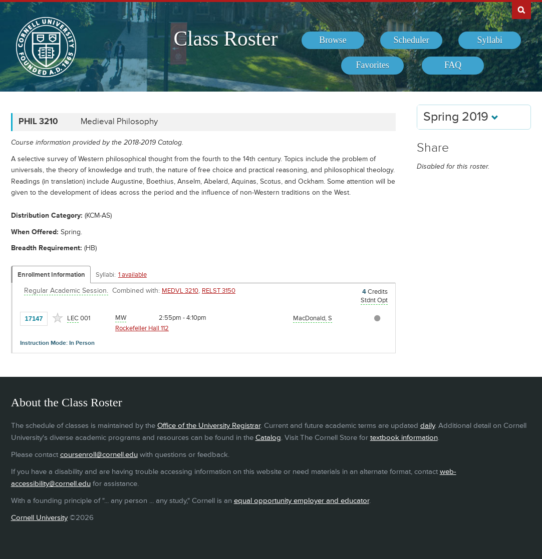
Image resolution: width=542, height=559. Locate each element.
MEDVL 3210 (180, 291)
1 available (132, 275)
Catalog (268, 437)
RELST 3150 (218, 291)
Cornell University (39, 517)
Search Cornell (521, 9)
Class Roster (225, 38)
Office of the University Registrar (208, 425)
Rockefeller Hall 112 (142, 328)
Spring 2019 (460, 117)
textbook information (404, 437)
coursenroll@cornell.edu (99, 454)
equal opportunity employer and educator (301, 500)
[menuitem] (333, 41)
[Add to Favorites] (57, 317)
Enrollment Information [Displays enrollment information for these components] (51, 275)
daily (427, 425)
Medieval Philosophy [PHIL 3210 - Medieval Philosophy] (119, 122)
